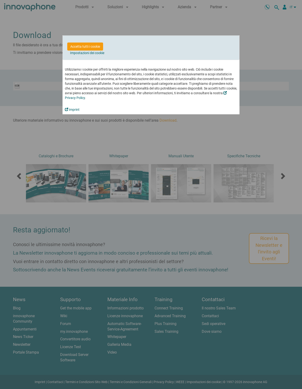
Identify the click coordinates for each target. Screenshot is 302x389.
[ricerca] (277, 7)
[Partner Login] (284, 7)
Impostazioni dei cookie (87, 53)
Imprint (72, 109)
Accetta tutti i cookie (85, 46)
